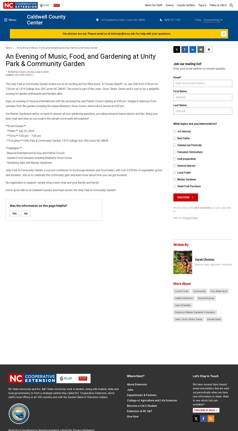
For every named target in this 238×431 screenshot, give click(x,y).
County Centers (186, 5)
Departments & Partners (142, 395)
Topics (202, 5)
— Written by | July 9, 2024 (27, 72)
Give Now (133, 416)
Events (170, 5)
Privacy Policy (190, 218)
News (9, 47)
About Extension (137, 384)
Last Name (180, 105)
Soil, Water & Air (219, 291)
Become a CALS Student (142, 405)
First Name (180, 91)
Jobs (130, 389)
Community (199, 291)
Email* (177, 77)
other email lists (202, 207)
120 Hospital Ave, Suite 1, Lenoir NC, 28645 (120, 20)
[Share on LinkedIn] (192, 49)
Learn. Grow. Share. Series (188, 319)
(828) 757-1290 (169, 20)
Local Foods (181, 291)
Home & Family (206, 298)
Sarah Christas (27, 72)
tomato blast (214, 319)
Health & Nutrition (184, 298)
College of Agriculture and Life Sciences (152, 400)
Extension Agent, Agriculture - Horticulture (213, 264)
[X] (196, 418)
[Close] (223, 33)
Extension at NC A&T (139, 411)
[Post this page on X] (176, 49)
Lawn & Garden (183, 305)
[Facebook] (203, 418)
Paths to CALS (218, 5)
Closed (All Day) (213, 20)
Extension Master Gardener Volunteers (195, 312)
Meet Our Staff (153, 5)
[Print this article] (209, 49)
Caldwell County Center (46, 20)
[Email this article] (200, 49)
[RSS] (211, 418)
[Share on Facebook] (184, 49)
